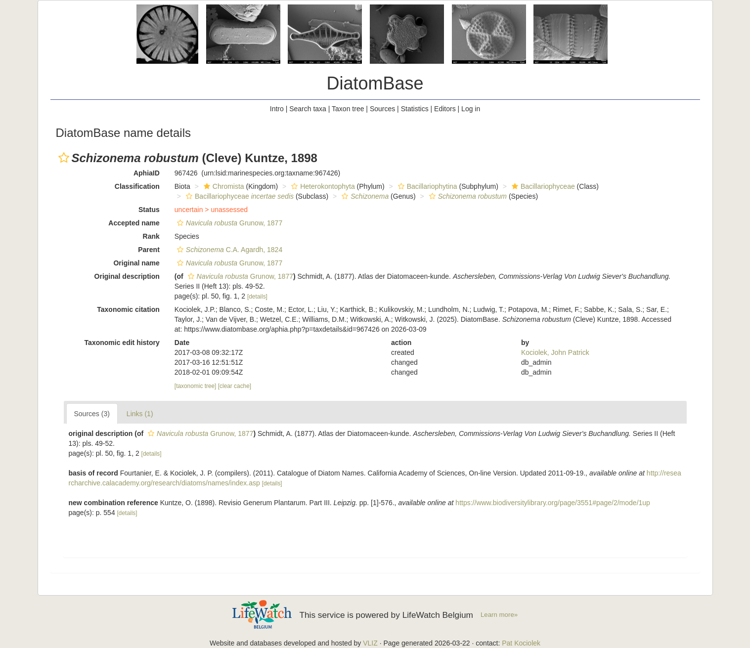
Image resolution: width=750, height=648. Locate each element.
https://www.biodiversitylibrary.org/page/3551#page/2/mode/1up (552, 503)
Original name (136, 263)
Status (149, 210)
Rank (151, 236)
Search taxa (307, 109)
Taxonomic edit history (122, 342)
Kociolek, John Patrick (555, 352)
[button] (64, 158)
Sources (382, 109)
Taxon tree (348, 109)
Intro (277, 109)
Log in (470, 109)
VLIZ (370, 643)
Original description (127, 276)
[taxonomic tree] (196, 386)
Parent (149, 250)
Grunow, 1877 (228, 223)
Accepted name (133, 223)
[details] (257, 296)
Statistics (415, 109)
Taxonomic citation (128, 309)
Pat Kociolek (521, 643)
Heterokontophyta (322, 186)
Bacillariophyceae (542, 186)
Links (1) (140, 414)
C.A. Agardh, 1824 (228, 250)
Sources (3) (92, 414)
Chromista (222, 186)
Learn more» (499, 614)
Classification (137, 186)
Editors (445, 109)
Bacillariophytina (426, 186)
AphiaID (146, 173)
